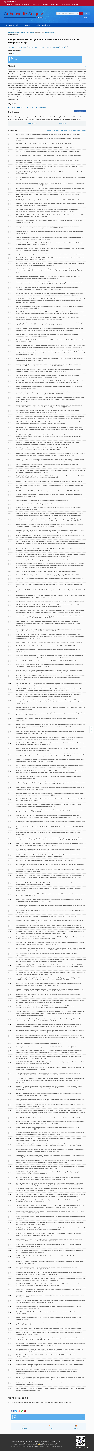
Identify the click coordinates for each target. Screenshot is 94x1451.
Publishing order (49, 130)
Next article (63, 123)
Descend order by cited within (79, 130)
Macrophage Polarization (15, 107)
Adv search (86, 14)
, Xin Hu (49, 47)
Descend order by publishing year (63, 130)
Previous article (31, 123)
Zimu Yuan (11, 47)
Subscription (26, 4)
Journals (17, 4)
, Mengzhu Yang (33, 47)
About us (75, 4)
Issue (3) (32, 32)
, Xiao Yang (55, 47)
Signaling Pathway (40, 107)
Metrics (45, 4)
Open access (66, 4)
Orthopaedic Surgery (13, 32)
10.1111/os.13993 (50, 32)
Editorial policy (55, 4)
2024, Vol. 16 (24, 32)
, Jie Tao (42, 47)
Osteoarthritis (29, 107)
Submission (36, 4)
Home (9, 4)
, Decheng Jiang (21, 47)
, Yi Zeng (62, 47)
